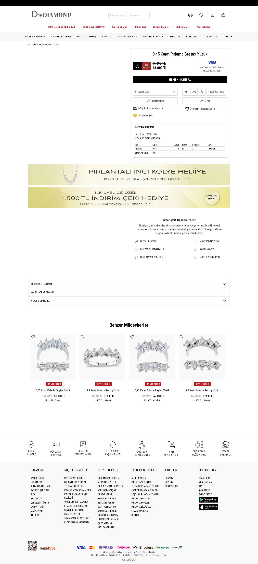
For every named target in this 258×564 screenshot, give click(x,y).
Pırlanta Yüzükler (61, 36)
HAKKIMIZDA (36, 498)
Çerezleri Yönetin (40, 502)
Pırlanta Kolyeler (86, 36)
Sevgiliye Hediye (106, 502)
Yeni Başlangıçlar (107, 490)
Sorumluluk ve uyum (75, 482)
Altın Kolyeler (138, 478)
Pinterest (205, 494)
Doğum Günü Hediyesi (108, 478)
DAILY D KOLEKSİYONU (94, 27)
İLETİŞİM (35, 515)
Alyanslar (107, 36)
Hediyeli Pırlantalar (108, 519)
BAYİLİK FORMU (37, 478)
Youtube (204, 490)
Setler (229, 36)
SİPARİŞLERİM (171, 486)
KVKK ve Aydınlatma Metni (77, 490)
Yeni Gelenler (203, 27)
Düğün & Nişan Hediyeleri (111, 486)
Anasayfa (32, 44)
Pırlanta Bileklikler (153, 36)
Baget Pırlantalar (35, 36)
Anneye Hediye (105, 494)
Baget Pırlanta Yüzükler (144, 490)
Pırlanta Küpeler (127, 36)
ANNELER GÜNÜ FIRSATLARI (62, 27)
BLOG (33, 494)
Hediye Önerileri (161, 27)
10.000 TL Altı (213, 36)
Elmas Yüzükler (139, 511)
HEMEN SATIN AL (180, 79)
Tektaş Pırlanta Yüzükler (145, 486)
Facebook (204, 478)
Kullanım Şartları (40, 486)
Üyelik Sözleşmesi (73, 478)
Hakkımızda (36, 482)
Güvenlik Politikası (74, 510)
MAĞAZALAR (37, 511)
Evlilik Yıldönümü (107, 498)
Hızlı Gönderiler (106, 527)
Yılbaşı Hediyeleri (107, 482)
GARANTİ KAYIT (38, 506)
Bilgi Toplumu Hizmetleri (77, 522)
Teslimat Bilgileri (73, 486)
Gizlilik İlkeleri (72, 514)
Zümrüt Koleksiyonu (108, 515)
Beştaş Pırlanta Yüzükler (49, 44)
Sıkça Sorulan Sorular (76, 518)
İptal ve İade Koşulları (76, 506)
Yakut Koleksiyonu (107, 511)
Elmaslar (175, 36)
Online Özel (140, 27)
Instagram (205, 482)
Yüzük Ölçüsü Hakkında (76, 502)
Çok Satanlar (182, 27)
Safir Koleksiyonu (107, 506)
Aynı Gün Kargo (119, 27)
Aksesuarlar (193, 36)
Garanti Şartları (40, 490)
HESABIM (169, 478)
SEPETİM (169, 482)
